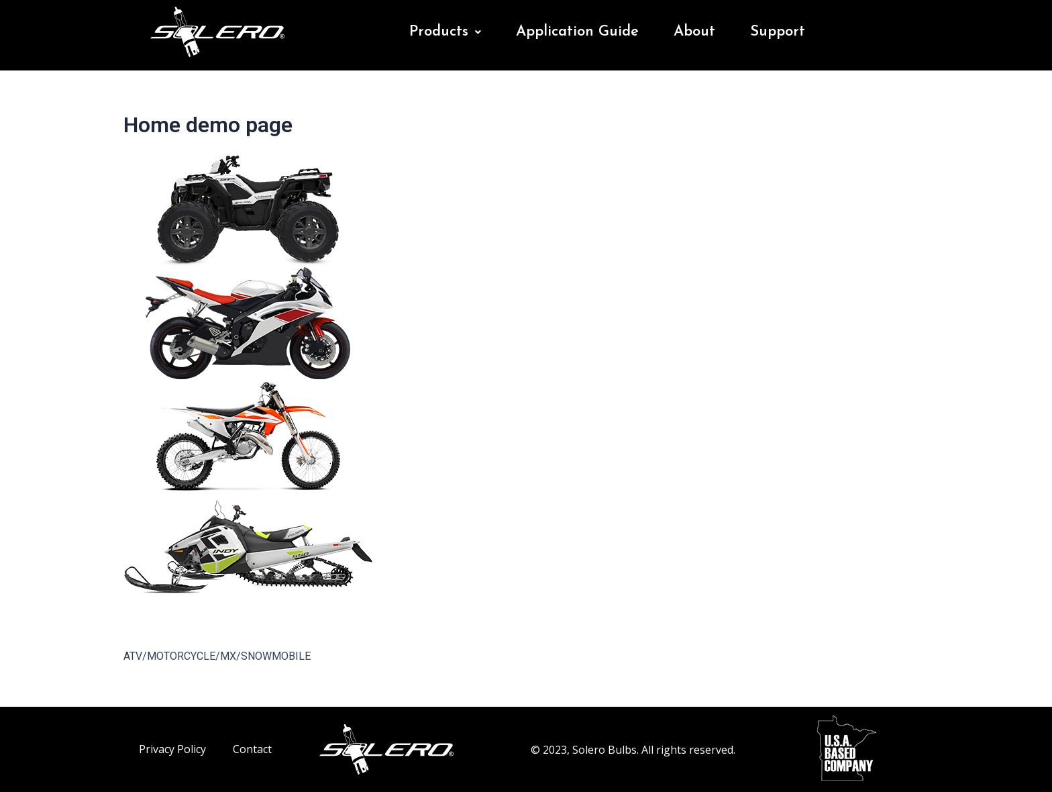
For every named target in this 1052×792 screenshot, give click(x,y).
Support (777, 32)
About (694, 32)
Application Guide (577, 32)
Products (445, 32)
